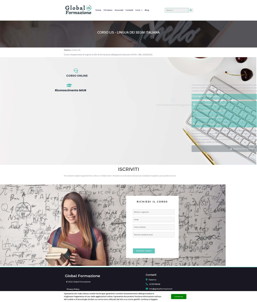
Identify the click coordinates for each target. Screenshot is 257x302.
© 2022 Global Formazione (78, 283)
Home (67, 50)
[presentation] (129, 245)
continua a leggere (149, 298)
